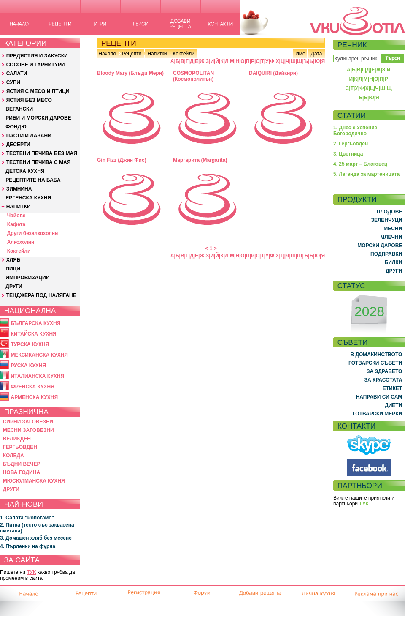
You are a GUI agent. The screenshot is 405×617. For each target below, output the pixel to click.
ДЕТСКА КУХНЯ (24, 171)
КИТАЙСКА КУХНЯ (33, 334)
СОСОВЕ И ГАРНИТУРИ (35, 65)
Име (300, 54)
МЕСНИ (392, 229)
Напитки (157, 54)
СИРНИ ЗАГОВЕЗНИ (28, 422)
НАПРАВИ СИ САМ (379, 397)
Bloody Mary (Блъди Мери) (130, 73)
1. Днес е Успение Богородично (355, 131)
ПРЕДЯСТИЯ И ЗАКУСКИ (37, 56)
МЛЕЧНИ (391, 237)
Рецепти (131, 54)
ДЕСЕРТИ (18, 144)
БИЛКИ (393, 262)
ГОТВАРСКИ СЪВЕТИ (375, 363)
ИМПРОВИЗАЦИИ (27, 278)
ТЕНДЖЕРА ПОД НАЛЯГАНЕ (41, 295)
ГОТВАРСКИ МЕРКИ (377, 414)
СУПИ (13, 82)
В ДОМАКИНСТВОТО (376, 355)
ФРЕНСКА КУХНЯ (32, 387)
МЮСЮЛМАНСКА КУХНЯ (34, 481)
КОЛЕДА (13, 456)
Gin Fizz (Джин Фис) (121, 160)
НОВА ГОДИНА (21, 472)
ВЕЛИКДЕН (17, 439)
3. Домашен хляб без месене (36, 538)
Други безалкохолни (32, 233)
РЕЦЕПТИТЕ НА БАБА (32, 180)
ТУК (31, 572)
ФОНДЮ (15, 127)
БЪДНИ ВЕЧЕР (21, 464)
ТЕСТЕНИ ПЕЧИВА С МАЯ (38, 162)
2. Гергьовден (350, 144)
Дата (316, 54)
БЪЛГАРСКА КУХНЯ (35, 323)
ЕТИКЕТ (392, 388)
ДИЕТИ (393, 405)
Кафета (16, 224)
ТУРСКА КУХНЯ (30, 344)
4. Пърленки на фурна (27, 546)
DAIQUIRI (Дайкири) (273, 73)
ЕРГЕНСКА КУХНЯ (28, 198)
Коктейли (19, 251)
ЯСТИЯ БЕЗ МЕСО (29, 100)
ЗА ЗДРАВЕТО (384, 371)
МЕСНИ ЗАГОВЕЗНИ (28, 430)
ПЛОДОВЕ (389, 212)
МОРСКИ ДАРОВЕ (379, 245)
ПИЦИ (12, 269)
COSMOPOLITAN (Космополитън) (193, 76)
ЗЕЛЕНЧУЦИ (386, 220)
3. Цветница (348, 154)
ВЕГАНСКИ (19, 109)
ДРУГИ (13, 286)
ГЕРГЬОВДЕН (20, 447)
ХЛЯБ (13, 260)
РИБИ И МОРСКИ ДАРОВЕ (38, 118)
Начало (107, 54)
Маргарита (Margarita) (200, 160)
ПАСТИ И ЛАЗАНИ (28, 136)
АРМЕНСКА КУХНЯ (34, 397)
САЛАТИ (16, 73)
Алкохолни (21, 242)
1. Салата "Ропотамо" (27, 518)
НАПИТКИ (18, 207)
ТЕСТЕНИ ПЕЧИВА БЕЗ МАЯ (41, 153)
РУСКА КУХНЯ (28, 366)
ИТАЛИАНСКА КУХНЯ (37, 376)
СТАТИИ (352, 115)
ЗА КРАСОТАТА (383, 380)
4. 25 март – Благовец (360, 164)
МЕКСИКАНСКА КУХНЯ (39, 355)
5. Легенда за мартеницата (366, 174)
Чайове (16, 215)
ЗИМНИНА (19, 189)
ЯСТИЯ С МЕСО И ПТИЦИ (38, 91)
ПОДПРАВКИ (386, 254)
